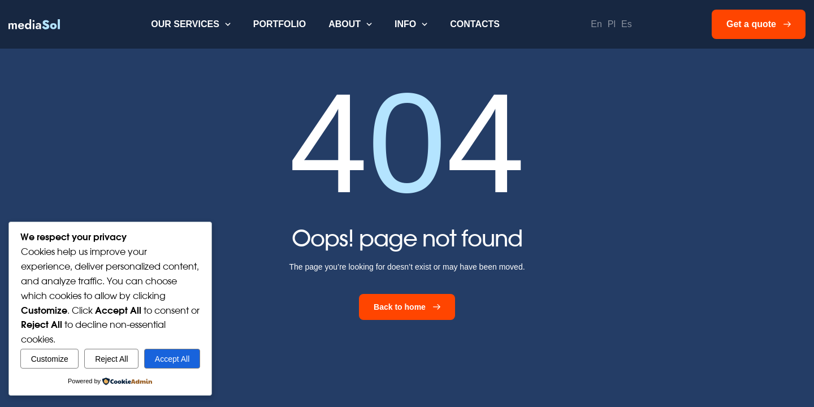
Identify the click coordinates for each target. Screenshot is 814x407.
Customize (49, 358)
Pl (612, 24)
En (596, 24)
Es (626, 24)
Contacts (475, 24)
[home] (34, 24)
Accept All (172, 358)
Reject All (111, 358)
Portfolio (279, 24)
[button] (191, 24)
